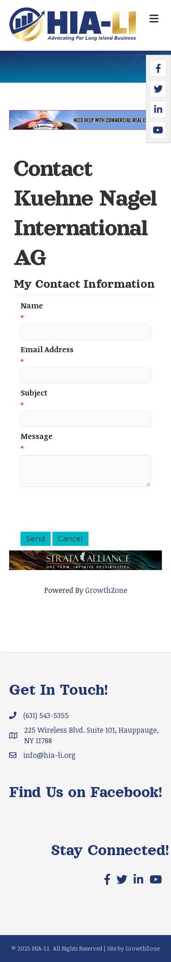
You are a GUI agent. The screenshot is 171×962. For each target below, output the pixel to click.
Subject (34, 393)
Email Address (47, 349)
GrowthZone (106, 590)
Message (36, 436)
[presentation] (90, 509)
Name (32, 306)
